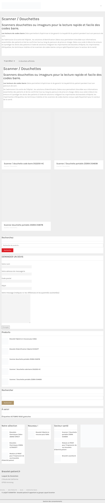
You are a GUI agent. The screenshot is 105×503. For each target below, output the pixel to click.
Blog (21, 490)
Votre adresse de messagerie (17, 272)
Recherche (7, 250)
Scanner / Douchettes (10, 166)
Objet (17, 287)
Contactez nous (31, 490)
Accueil (2, 490)
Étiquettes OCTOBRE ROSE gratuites (16, 416)
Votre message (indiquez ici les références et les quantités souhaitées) (30, 307)
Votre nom (17, 265)
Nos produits (12, 490)
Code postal (17, 279)
